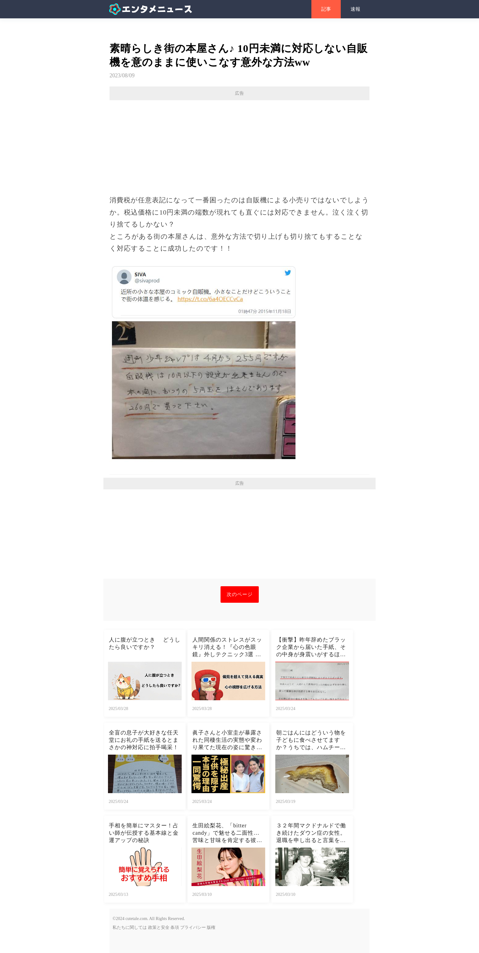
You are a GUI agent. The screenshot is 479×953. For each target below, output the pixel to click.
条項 (174, 927)
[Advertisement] (239, 144)
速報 (355, 9)
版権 (211, 927)
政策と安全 (158, 927)
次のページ (240, 594)
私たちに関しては (130, 927)
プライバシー (193, 927)
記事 (326, 9)
